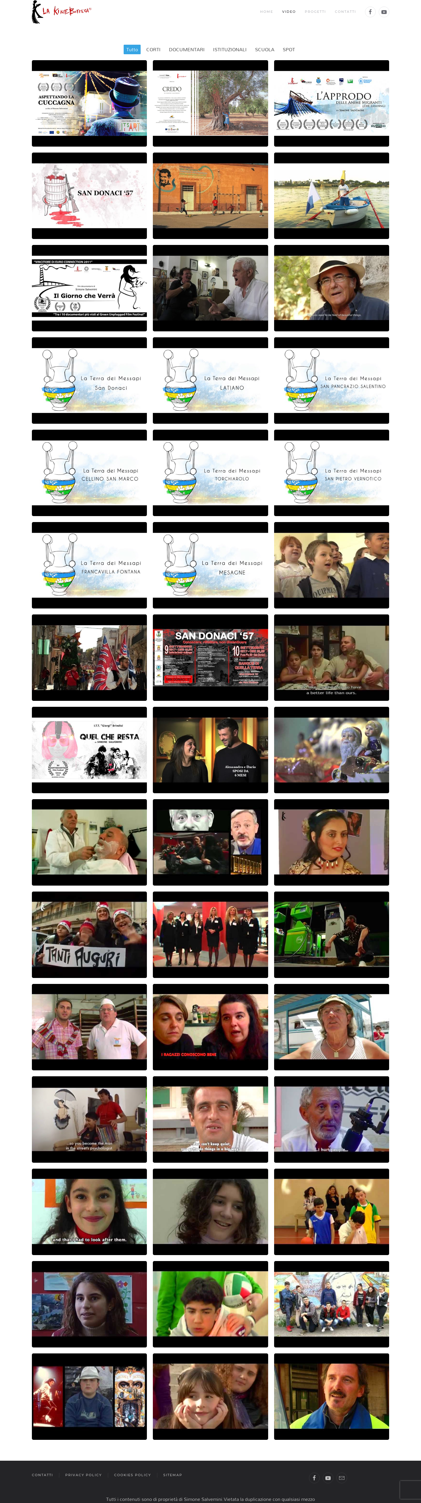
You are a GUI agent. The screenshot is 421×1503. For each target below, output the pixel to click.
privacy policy (83, 1475)
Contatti (345, 12)
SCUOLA (264, 49)
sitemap (172, 1475)
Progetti (315, 12)
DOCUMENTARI (187, 49)
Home (266, 12)
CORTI (153, 49)
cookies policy (132, 1475)
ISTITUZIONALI (230, 49)
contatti (42, 1475)
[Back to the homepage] (61, 12)
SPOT (289, 49)
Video (289, 12)
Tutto (132, 49)
